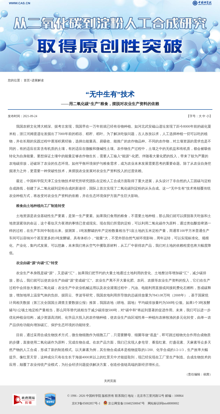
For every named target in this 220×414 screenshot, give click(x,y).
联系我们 (121, 395)
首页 (27, 80)
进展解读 (38, 80)
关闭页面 (110, 381)
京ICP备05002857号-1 (86, 403)
